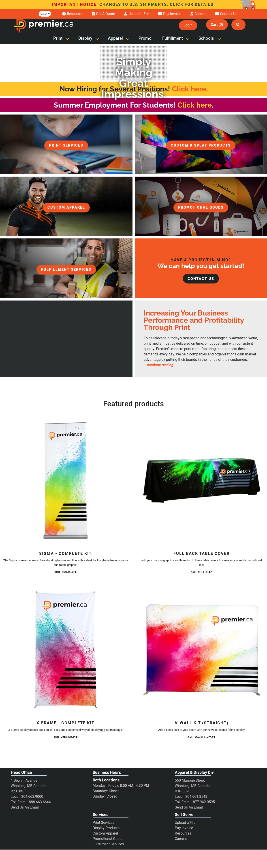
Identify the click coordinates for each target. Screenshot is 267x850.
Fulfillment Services (108, 844)
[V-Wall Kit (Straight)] (201, 650)
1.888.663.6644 (38, 802)
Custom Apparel (105, 833)
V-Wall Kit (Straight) (202, 722)
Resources (183, 833)
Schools (206, 38)
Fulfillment (172, 38)
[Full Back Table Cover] (201, 480)
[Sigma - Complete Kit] (65, 480)
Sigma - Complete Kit (65, 553)
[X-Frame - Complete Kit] (65, 650)
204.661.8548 (196, 796)
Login (188, 25)
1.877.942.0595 (202, 802)
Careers (181, 839)
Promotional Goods (108, 839)
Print (57, 38)
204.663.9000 (32, 796)
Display (85, 38)
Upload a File (185, 822)
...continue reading (158, 365)
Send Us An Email (25, 807)
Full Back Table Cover (201, 553)
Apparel (115, 38)
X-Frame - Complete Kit (65, 722)
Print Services (103, 822)
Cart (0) (217, 24)
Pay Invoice (184, 828)
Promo (145, 38)
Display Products (106, 828)
